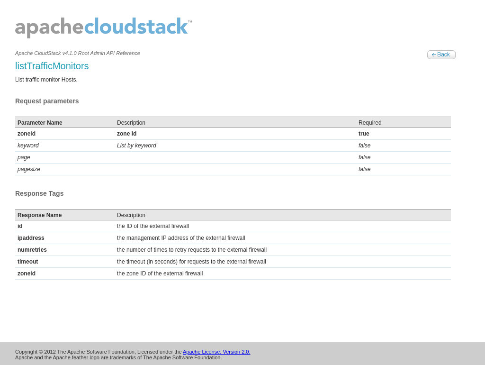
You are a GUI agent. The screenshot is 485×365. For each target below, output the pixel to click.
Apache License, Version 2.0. (216, 352)
